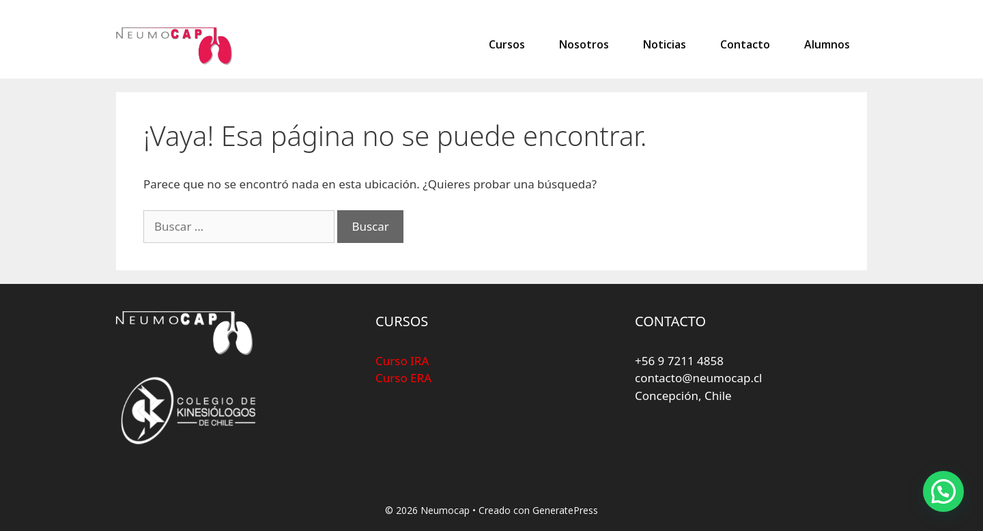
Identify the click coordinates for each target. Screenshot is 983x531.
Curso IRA (402, 361)
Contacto (745, 44)
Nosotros (584, 44)
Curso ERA (403, 378)
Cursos (507, 44)
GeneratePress (565, 510)
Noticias (664, 44)
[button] (943, 491)
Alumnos (827, 44)
